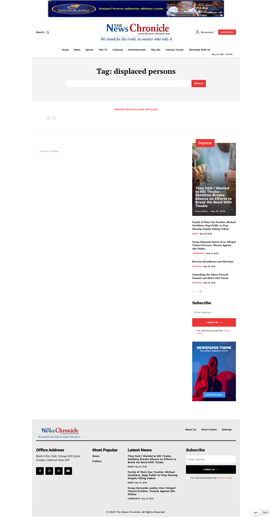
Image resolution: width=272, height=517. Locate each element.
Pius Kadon (201, 211)
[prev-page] (48, 118)
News (195, 234)
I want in (214, 322)
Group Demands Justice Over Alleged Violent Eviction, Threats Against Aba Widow (214, 245)
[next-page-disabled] (54, 118)
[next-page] (200, 291)
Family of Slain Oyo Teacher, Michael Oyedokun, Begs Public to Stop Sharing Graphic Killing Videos (214, 225)
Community (198, 253)
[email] (214, 312)
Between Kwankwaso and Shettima (212, 261)
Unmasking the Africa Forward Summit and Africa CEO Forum (210, 276)
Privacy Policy (224, 477)
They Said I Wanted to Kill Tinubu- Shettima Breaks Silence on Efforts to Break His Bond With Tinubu (213, 197)
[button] (43, 32)
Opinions (197, 266)
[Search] (199, 83)
